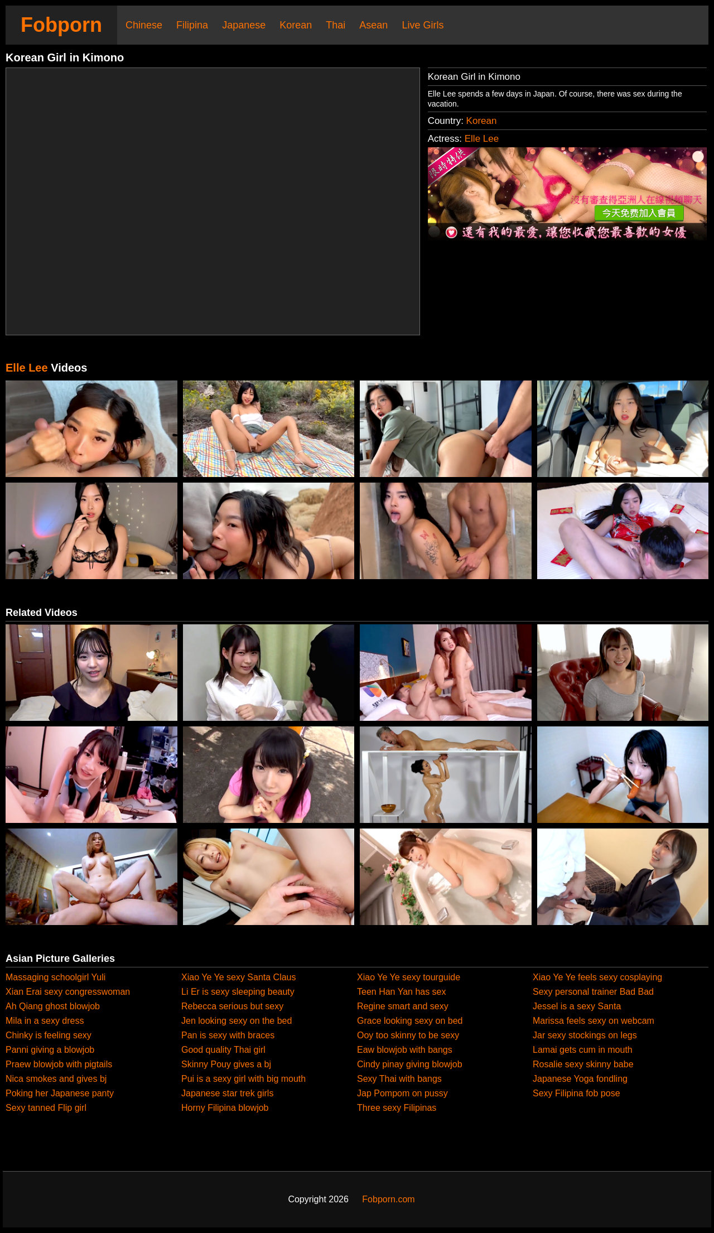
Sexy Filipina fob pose (576, 1093)
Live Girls (422, 25)
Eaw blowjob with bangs (404, 1049)
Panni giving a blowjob (50, 1049)
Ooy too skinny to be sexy (408, 1035)
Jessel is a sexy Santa (577, 1006)
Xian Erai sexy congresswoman (68, 991)
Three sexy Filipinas (396, 1107)
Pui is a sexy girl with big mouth (243, 1078)
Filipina (192, 25)
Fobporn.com (388, 1199)
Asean (373, 25)
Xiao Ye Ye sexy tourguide (408, 977)
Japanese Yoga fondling (580, 1078)
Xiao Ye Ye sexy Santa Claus (238, 977)
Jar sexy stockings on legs (585, 1035)
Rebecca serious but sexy (232, 1006)
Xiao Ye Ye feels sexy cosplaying (597, 977)
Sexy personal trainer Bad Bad (593, 991)
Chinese (144, 25)
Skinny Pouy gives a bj (226, 1064)
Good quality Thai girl (223, 1049)
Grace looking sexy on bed (409, 1020)
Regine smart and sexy (402, 1006)
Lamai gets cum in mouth (583, 1049)
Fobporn (61, 24)
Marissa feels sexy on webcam (593, 1020)
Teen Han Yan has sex (401, 991)
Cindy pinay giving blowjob (409, 1064)
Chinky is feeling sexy (48, 1035)
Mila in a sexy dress (45, 1020)
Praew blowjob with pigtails (59, 1064)
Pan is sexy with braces (227, 1035)
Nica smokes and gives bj (56, 1078)
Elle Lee (482, 138)
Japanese (244, 25)
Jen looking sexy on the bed (236, 1020)
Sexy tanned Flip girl (46, 1107)
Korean (295, 25)
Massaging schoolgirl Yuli (55, 977)
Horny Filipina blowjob (225, 1107)
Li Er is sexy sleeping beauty (238, 991)
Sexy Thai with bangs (399, 1078)
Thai (335, 25)
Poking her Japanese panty (60, 1093)
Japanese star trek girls (227, 1093)
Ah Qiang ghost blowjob (53, 1006)
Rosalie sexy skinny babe (583, 1064)
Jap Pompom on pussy (402, 1093)
